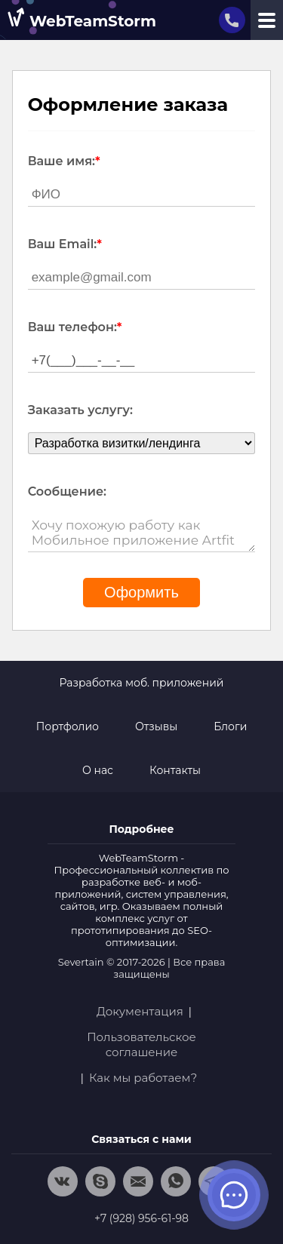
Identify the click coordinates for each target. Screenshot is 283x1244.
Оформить (141, 592)
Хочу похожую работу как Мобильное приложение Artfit (142, 533)
